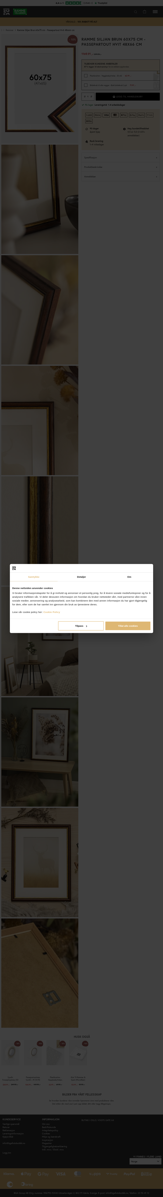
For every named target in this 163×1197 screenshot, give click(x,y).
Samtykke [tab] (33, 576)
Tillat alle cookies (128, 626)
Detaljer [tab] (81, 576)
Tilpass (81, 626)
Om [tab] (129, 576)
